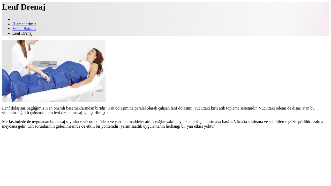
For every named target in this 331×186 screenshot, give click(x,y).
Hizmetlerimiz (24, 24)
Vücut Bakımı (24, 28)
